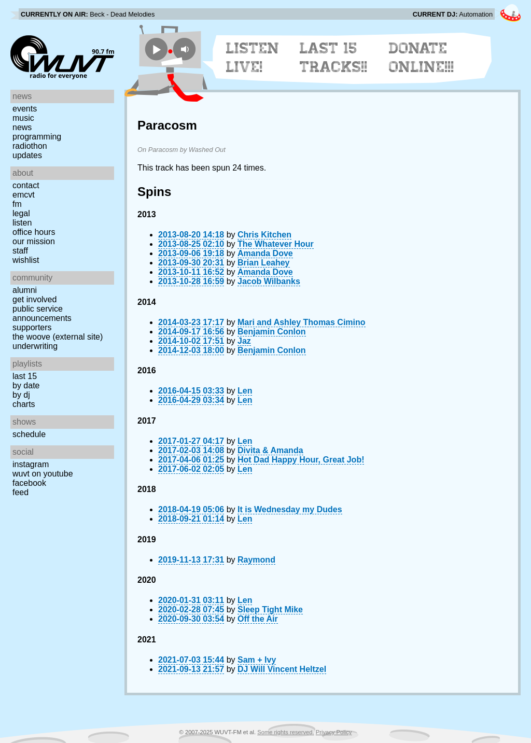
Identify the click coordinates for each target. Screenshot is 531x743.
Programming (36, 136)
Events (24, 108)
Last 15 (24, 376)
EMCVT (23, 194)
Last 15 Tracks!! (334, 57)
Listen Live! (253, 57)
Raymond (256, 559)
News (22, 127)
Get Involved (34, 299)
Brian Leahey (263, 262)
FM (17, 204)
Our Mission (33, 241)
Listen (22, 222)
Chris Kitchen (264, 234)
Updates (27, 155)
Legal (21, 213)
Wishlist (25, 260)
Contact (25, 185)
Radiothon (29, 146)
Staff (20, 250)
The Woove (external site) (57, 336)
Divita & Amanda (270, 450)
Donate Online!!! (421, 57)
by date (25, 385)
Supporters (32, 327)
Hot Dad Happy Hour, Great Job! (300, 459)
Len (244, 390)
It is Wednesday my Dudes (289, 509)
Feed (20, 492)
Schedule (29, 434)
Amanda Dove (265, 253)
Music (23, 118)
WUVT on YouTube (42, 473)
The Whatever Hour (275, 244)
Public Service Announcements (42, 313)
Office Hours (33, 232)
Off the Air (257, 618)
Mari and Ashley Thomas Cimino (301, 322)
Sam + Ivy (256, 659)
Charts (23, 404)
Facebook (29, 483)
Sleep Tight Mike (270, 609)
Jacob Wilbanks (268, 281)
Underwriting (35, 346)
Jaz (244, 341)
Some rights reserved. (285, 732)
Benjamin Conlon (271, 331)
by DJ (21, 394)
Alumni (24, 290)
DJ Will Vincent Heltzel (281, 669)
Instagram (30, 464)
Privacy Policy (334, 732)
